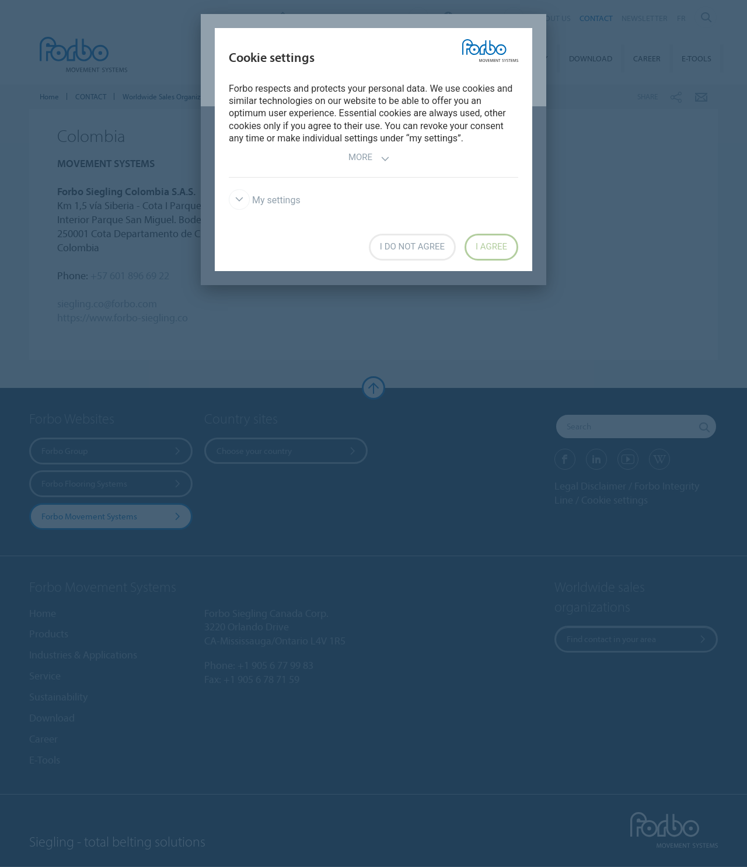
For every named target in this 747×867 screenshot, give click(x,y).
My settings (265, 200)
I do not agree (412, 246)
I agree (491, 246)
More (369, 158)
